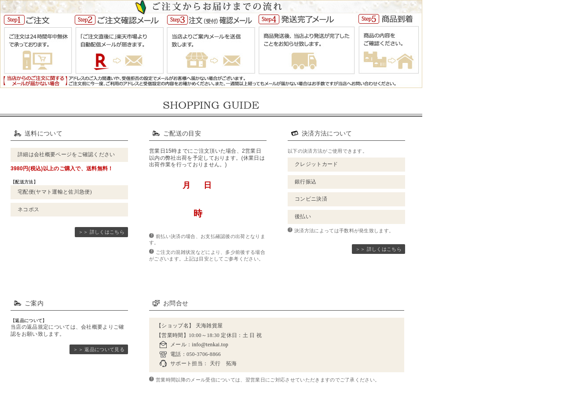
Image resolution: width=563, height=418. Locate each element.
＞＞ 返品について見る (98, 349)
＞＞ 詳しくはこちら (101, 232)
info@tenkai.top (210, 344)
